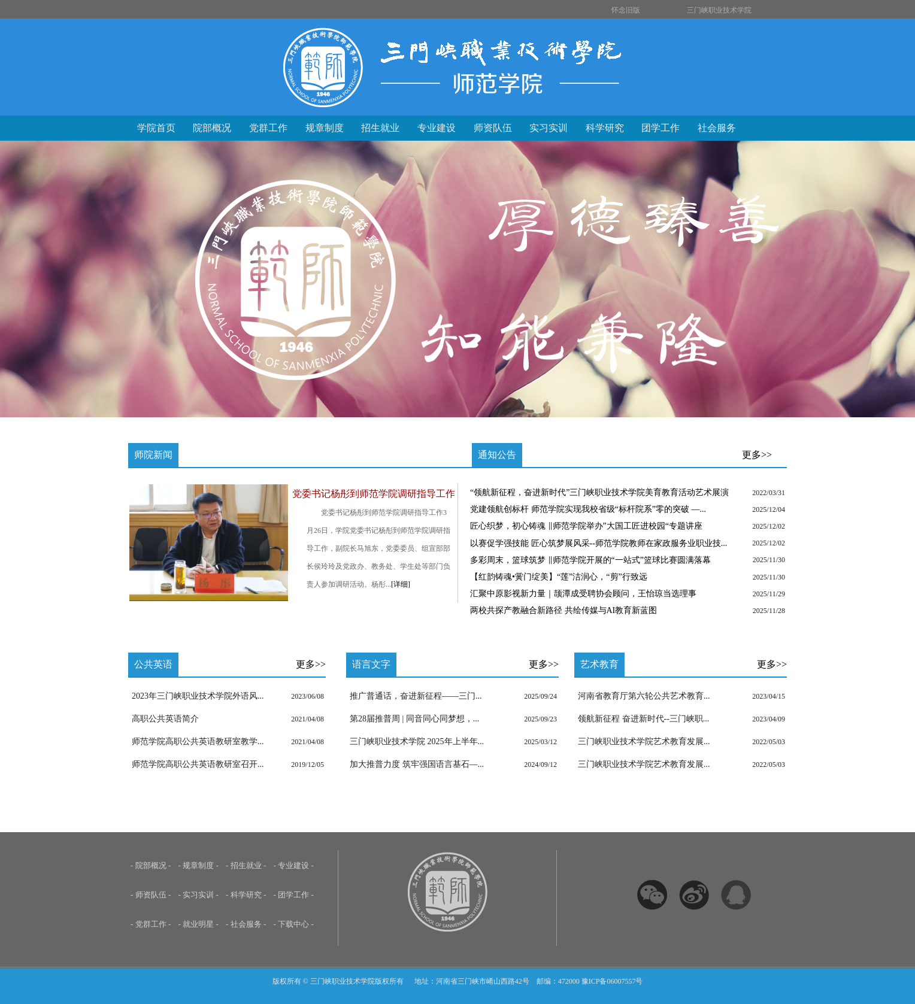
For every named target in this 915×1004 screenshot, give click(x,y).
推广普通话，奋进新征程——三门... (416, 695)
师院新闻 (153, 455)
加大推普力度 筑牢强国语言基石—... (417, 764)
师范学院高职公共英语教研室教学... (198, 741)
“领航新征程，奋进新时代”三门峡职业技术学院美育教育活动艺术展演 (599, 492)
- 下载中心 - (294, 924)
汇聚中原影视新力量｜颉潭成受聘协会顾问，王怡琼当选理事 (583, 593)
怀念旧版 (625, 10)
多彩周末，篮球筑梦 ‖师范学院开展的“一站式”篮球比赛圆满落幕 (590, 560)
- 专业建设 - (294, 865)
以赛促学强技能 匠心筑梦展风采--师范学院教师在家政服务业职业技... (598, 543)
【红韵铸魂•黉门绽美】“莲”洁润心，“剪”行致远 (558, 576)
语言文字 (371, 664)
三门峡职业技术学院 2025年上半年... (417, 741)
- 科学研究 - (246, 894)
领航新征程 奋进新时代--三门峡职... (643, 718)
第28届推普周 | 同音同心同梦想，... (414, 718)
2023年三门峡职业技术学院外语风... (198, 695)
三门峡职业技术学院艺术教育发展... (644, 741)
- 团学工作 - (294, 894)
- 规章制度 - (198, 865)
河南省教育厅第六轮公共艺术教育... (644, 695)
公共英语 (153, 664)
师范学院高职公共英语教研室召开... (198, 764)
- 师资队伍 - (151, 894)
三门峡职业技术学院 (719, 10)
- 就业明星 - (198, 924)
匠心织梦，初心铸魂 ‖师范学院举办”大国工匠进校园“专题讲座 (586, 525)
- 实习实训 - (198, 894)
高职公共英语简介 (165, 718)
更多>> (757, 455)
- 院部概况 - (151, 865)
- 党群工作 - (151, 924)
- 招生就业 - (246, 865)
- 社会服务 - (246, 924)
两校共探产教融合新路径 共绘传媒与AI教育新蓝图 (563, 610)
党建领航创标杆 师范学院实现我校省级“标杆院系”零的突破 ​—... (588, 509)
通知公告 (497, 455)
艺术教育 (599, 664)
